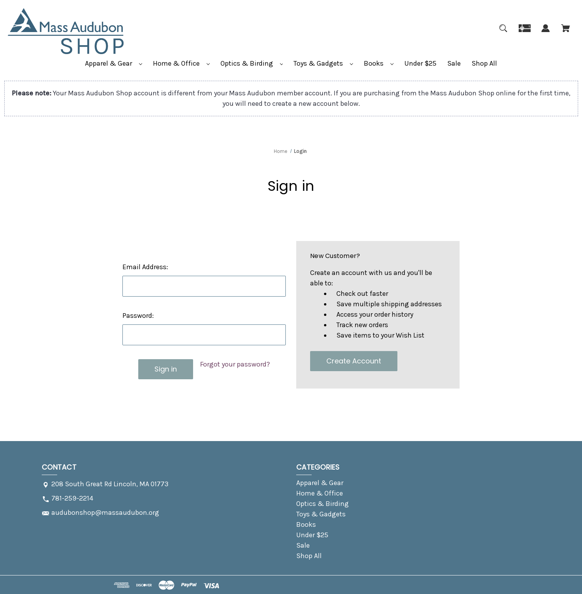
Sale (454, 63)
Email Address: (145, 267)
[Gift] (524, 32)
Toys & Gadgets (323, 63)
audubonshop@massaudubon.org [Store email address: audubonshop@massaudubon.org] (105, 512)
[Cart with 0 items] (565, 32)
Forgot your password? (235, 364)
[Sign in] (545, 32)
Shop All (484, 63)
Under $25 (420, 63)
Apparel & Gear (113, 63)
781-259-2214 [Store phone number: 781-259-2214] (72, 498)
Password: (138, 315)
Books (379, 63)
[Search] (503, 32)
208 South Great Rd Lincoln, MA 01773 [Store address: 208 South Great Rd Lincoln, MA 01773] (109, 484)
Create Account (353, 361)
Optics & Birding (252, 63)
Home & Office (181, 63)
